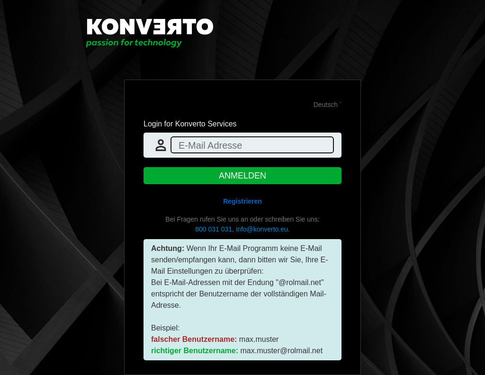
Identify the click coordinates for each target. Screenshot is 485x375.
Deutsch (326, 104)
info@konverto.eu (262, 229)
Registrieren (242, 201)
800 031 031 (213, 229)
